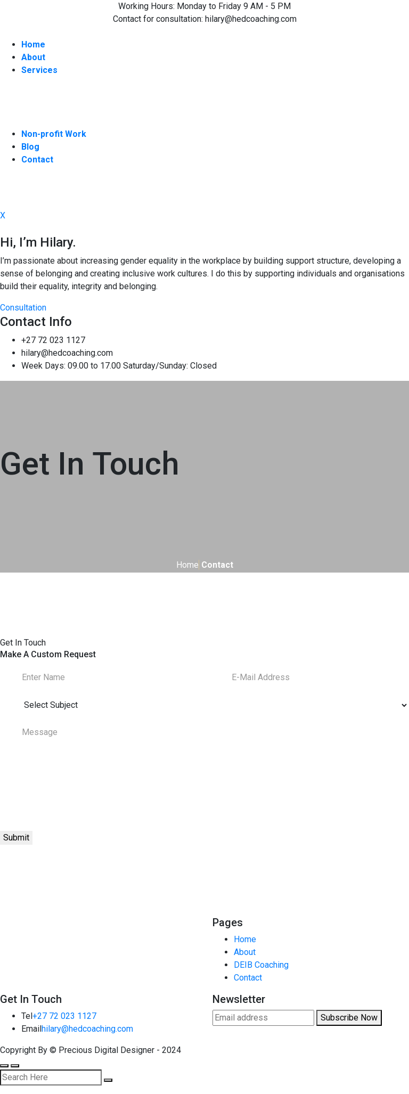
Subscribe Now (349, 1018)
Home (187, 565)
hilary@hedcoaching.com (87, 1029)
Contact (248, 978)
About (245, 952)
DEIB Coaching (261, 965)
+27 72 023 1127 (64, 1016)
